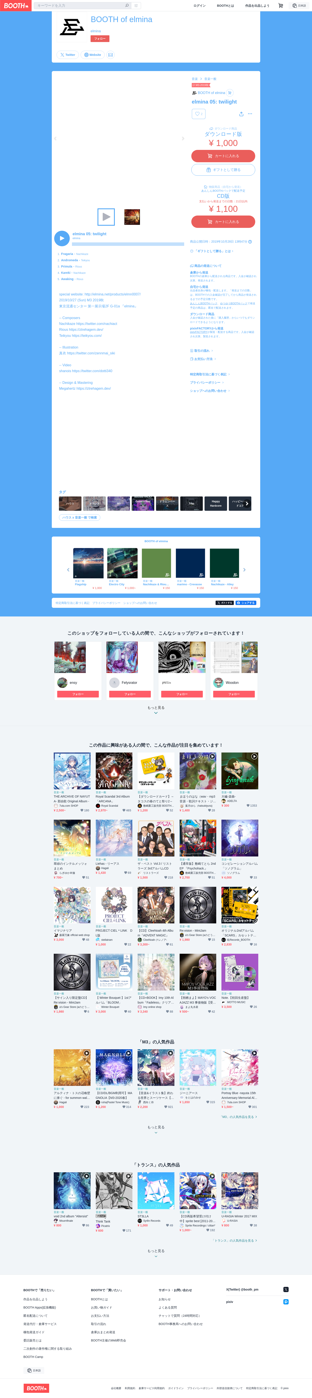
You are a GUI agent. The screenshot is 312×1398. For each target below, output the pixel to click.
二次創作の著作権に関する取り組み (47, 1348)
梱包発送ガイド (34, 1332)
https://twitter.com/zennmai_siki (91, 353)
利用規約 (130, 1388)
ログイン (199, 5)
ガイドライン (176, 1388)
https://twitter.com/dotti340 (92, 371)
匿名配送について (35, 1315)
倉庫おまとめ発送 (103, 1332)
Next (182, 138)
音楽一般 (210, 79)
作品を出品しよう (257, 5)
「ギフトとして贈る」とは (212, 251)
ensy (73, 682)
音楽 (195, 79)
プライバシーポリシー (205, 382)
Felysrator (129, 682)
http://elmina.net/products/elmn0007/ (112, 294)
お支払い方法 (203, 359)
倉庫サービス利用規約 (152, 1388)
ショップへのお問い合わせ (208, 390)
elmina (96, 31)
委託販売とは (32, 1340)
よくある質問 (168, 1307)
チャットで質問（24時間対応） (180, 1315)
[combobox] (82, 5)
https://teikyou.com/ (87, 335)
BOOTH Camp (33, 1357)
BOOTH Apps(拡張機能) (39, 1307)
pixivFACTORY (198, 332)
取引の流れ (202, 350)
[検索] (127, 6)
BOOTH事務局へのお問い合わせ (181, 1324)
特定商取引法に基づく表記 (208, 374)
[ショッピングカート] (280, 5)
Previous (55, 138)
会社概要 (116, 1388)
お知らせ (165, 1299)
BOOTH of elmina (156, 541)
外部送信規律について (230, 1388)
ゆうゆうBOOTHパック (234, 303)
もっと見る (156, 711)
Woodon (232, 682)
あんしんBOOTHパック (204, 303)
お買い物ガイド (101, 1307)
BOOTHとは (225, 5)
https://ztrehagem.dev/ (86, 329)
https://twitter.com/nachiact (96, 324)
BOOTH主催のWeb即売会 (108, 1340)
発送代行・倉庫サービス (40, 1324)
